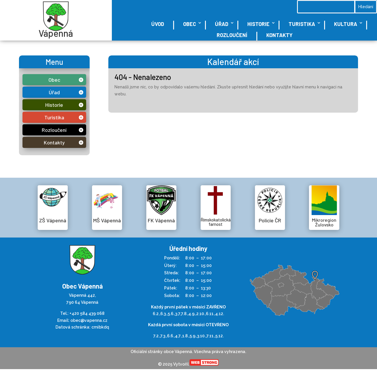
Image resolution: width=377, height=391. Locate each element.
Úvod (157, 24)
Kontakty (279, 35)
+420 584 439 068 (87, 313)
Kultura (345, 24)
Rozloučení (232, 35)
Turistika (302, 24)
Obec (189, 24)
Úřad (221, 24)
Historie (258, 24)
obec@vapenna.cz (88, 320)
